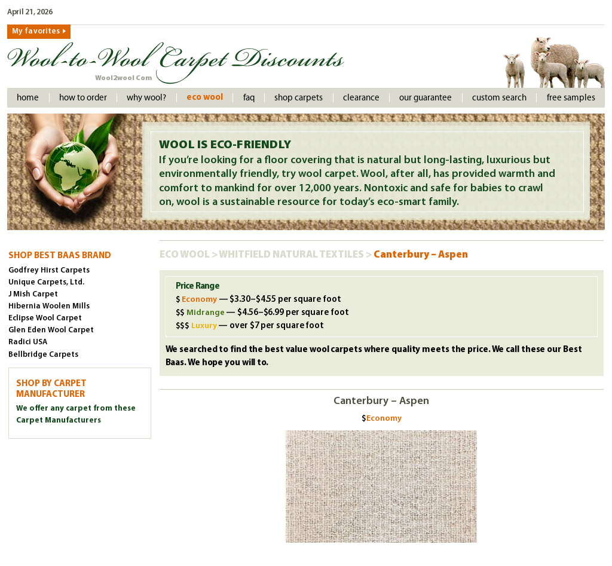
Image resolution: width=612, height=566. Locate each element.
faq (249, 97)
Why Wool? (146, 97)
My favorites (36, 31)
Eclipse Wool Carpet (45, 318)
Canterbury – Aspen (421, 255)
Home (28, 97)
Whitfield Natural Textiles (292, 255)
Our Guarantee (425, 97)
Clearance (361, 97)
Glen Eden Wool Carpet (51, 330)
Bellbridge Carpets (43, 355)
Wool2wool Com (123, 78)
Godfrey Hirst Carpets (49, 270)
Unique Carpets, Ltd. (46, 282)
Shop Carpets (298, 97)
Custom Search (499, 97)
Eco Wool (204, 97)
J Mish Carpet (33, 294)
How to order (83, 97)
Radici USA (27, 342)
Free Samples (571, 97)
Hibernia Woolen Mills (49, 306)
